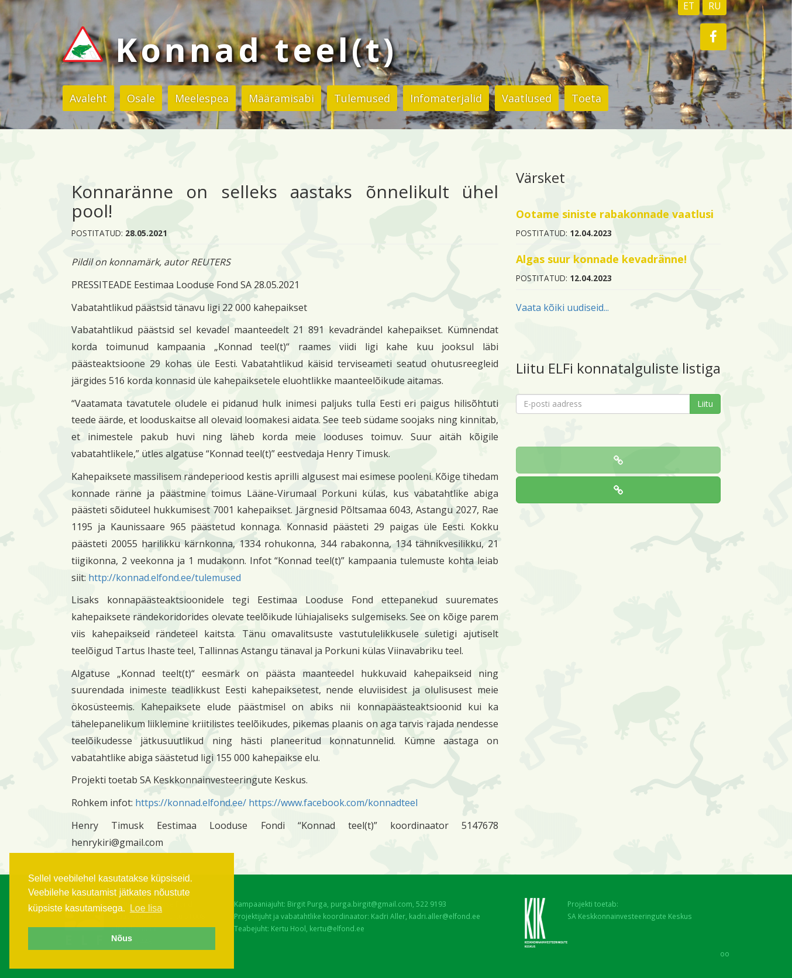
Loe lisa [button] (146, 908)
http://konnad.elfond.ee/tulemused (164, 577)
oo (724, 953)
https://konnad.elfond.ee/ (190, 802)
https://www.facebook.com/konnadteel (333, 802)
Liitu (705, 403)
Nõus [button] (121, 938)
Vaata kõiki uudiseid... (562, 307)
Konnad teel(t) (230, 49)
